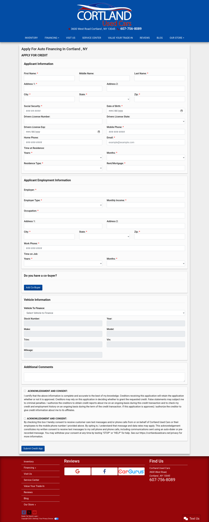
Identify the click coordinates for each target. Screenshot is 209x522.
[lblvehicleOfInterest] (104, 312)
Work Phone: (31, 243)
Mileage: (28, 349)
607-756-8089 (131, 28)
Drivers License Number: (37, 116)
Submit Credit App (33, 448)
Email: (110, 137)
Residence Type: (32, 163)
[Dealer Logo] (104, 14)
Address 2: (112, 83)
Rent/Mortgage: (115, 163)
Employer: (29, 189)
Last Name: (140, 73)
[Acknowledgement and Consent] (25, 391)
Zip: (136, 94)
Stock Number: (32, 318)
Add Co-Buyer (33, 287)
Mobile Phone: (114, 126)
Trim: (26, 339)
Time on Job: (31, 253)
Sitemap (35, 518)
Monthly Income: (116, 200)
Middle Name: (86, 73)
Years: (27, 152)
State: (82, 94)
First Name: (30, 73)
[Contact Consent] (25, 418)
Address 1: (29, 83)
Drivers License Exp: (35, 126)
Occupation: (30, 210)
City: (26, 94)
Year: (109, 318)
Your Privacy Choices (49, 518)
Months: (111, 152)
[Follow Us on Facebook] (24, 512)
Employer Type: (32, 200)
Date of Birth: (114, 105)
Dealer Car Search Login (29, 516)
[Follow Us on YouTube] (34, 512)
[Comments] (104, 377)
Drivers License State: (118, 116)
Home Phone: (31, 137)
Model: (110, 328)
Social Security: (32, 105)
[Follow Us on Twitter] (29, 512)
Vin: (109, 339)
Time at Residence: (34, 147)
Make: (27, 328)
